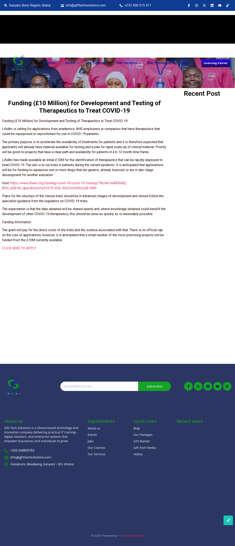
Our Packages (159, 63)
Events (92, 435)
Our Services (128, 63)
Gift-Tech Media (145, 448)
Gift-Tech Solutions (131, 535)
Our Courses (96, 63)
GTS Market (142, 441)
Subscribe (154, 386)
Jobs (90, 441)
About (72, 63)
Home (50, 63)
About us (94, 428)
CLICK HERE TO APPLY (19, 248)
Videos (138, 454)
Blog (184, 63)
